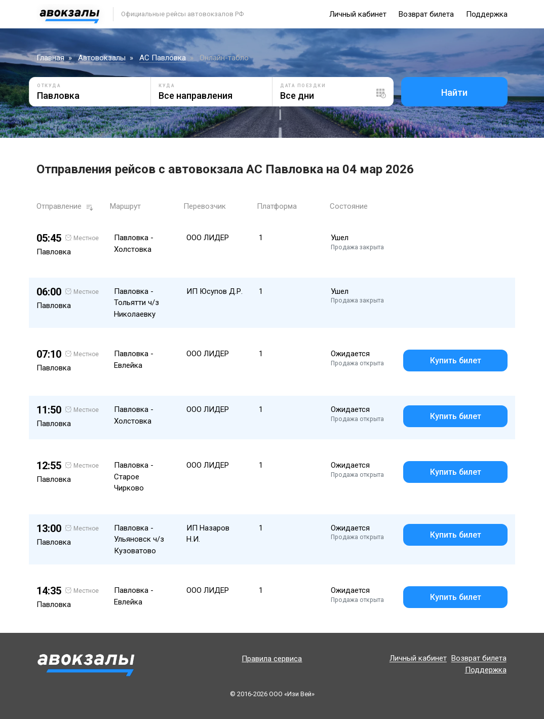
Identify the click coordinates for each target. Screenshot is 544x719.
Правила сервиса (272, 658)
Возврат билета (426, 14)
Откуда (49, 85)
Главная (50, 57)
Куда (167, 85)
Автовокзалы (102, 57)
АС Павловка (162, 57)
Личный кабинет (357, 14)
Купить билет (455, 360)
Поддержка (487, 14)
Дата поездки (303, 85)
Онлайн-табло (224, 57)
